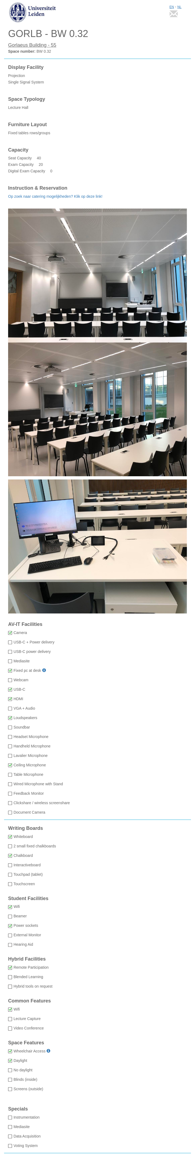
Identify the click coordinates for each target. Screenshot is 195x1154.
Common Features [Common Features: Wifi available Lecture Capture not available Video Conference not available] (29, 1001)
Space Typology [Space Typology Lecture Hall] (26, 99)
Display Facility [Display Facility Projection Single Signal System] (26, 67)
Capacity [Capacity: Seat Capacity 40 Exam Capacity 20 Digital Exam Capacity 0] (18, 150)
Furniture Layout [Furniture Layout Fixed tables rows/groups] (27, 124)
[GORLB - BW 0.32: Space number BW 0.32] (97, 33)
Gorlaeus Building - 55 (32, 45)
